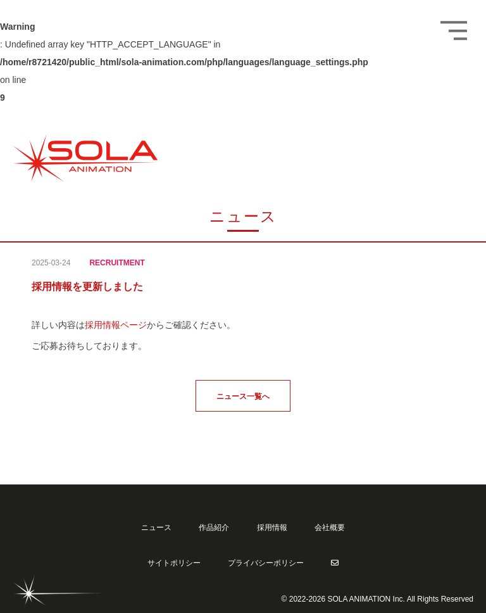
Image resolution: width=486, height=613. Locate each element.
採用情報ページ (116, 325)
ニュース (156, 527)
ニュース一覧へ (243, 396)
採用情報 (272, 527)
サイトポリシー (174, 563)
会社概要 (330, 527)
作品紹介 (214, 527)
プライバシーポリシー (266, 563)
